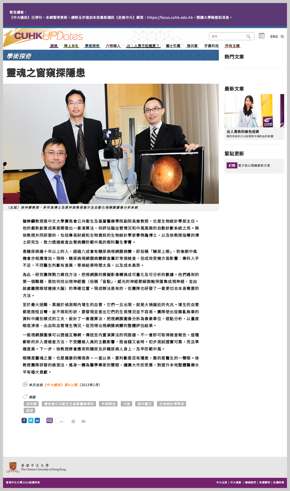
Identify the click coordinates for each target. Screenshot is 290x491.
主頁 (51, 34)
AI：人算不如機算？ (143, 46)
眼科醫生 (144, 403)
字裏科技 (211, 46)
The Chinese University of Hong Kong (36, 467)
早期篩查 (108, 403)
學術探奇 (92, 46)
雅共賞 (192, 46)
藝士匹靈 (173, 46)
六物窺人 (113, 46)
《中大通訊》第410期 (60, 384)
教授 (29, 410)
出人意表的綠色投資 (243, 132)
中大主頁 (221, 482)
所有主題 (232, 46)
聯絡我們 (250, 482)
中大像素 (235, 482)
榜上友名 (71, 46)
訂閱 (232, 165)
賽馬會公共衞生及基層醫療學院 (69, 403)
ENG (274, 36)
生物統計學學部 (171, 403)
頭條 (54, 46)
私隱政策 (278, 482)
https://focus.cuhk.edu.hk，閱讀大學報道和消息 (188, 17)
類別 (262, 35)
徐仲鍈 (31, 403)
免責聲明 (264, 482)
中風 (126, 403)
